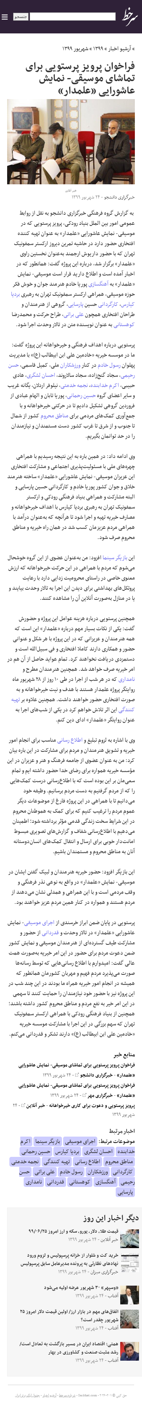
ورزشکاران (70, 365)
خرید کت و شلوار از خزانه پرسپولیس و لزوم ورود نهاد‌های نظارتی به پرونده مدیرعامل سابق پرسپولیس (69, 1259)
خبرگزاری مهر (98, 1096)
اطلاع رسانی (70, 740)
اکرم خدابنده (105, 385)
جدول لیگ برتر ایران (27, 1396)
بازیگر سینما (115, 558)
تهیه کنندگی (57, 1162)
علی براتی (73, 314)
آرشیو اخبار (119, 49)
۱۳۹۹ (98, 49)
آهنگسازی (98, 284)
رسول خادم (109, 365)
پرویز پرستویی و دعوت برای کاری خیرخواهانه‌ (92, 1106)
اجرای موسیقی (39, 923)
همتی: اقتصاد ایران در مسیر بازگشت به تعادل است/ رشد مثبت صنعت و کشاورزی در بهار (69, 1348)
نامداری (126, 679)
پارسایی (75, 304)
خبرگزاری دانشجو (94, 1075)
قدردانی (50, 933)
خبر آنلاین (33, 1106)
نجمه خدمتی (74, 385)
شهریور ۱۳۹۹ (75, 49)
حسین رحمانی (81, 396)
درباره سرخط (67, 1396)
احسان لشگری (41, 375)
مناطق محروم (54, 416)
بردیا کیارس (67, 1151)
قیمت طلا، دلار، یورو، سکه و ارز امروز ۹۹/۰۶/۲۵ (73, 1231)
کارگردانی (108, 304)
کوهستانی (124, 325)
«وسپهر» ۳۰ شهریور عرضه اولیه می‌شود (81, 1288)
